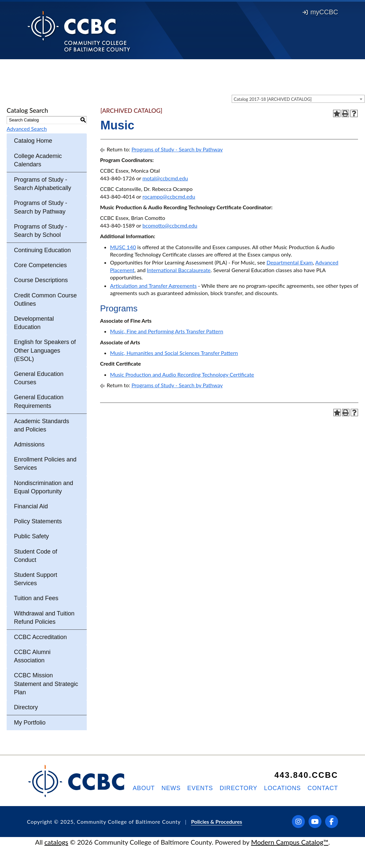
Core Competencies (40, 265)
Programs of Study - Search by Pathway (40, 207)
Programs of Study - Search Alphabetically (42, 183)
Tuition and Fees (36, 598)
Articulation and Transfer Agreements (153, 285)
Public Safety (31, 536)
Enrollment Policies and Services (45, 463)
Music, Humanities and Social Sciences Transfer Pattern (174, 353)
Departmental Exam (290, 262)
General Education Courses (38, 378)
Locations (282, 788)
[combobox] (298, 99)
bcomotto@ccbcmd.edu (169, 225)
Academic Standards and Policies (41, 425)
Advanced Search (27, 128)
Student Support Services (35, 579)
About (144, 788)
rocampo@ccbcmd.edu (168, 196)
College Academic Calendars (38, 160)
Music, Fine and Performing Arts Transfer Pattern (166, 331)
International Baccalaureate (178, 270)
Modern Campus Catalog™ (289, 842)
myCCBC (320, 12)
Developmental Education (34, 322)
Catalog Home (33, 140)
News (171, 788)
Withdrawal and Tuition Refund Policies (44, 617)
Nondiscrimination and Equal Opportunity (43, 487)
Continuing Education (42, 250)
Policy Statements (38, 521)
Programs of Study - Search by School (40, 230)
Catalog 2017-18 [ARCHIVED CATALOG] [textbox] (273, 99)
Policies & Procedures (216, 821)
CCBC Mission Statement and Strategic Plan (46, 683)
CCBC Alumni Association (32, 656)
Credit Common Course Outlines (45, 299)
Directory (26, 707)
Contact (322, 788)
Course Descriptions (41, 280)
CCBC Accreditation (40, 637)
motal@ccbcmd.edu (165, 178)
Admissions (29, 444)
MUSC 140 (123, 247)
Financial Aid (31, 506)
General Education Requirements (38, 401)
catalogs (56, 842)
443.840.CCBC (306, 774)
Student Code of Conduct (35, 555)
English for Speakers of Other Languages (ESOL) (45, 350)
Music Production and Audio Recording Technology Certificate (182, 374)
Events (200, 788)
